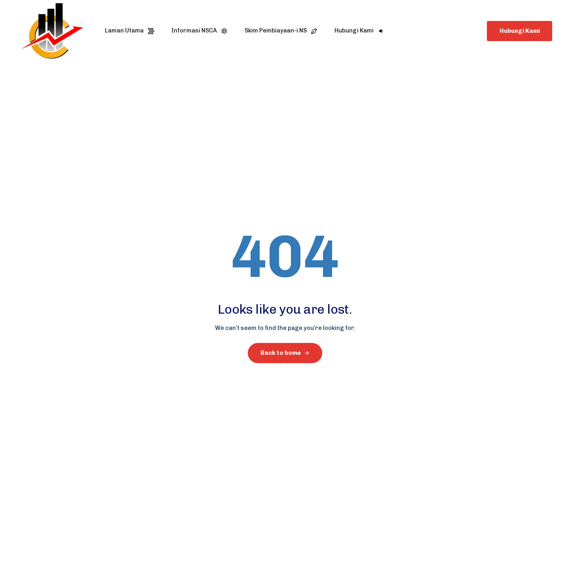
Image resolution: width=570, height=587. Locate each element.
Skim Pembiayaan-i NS (281, 30)
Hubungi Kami (359, 30)
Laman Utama (129, 30)
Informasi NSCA (199, 30)
